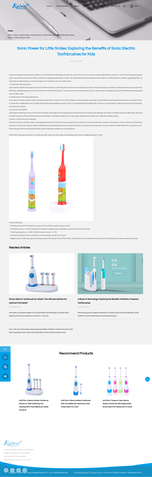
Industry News (24, 35)
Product (75, 6)
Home (49, 6)
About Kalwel (62, 6)
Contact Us (115, 6)
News (103, 6)
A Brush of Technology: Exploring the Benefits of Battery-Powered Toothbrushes (43, 329)
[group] (34, 385)
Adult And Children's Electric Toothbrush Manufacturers (123, 473)
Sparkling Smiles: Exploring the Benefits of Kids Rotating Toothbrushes (39, 332)
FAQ (94, 6)
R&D (86, 6)
